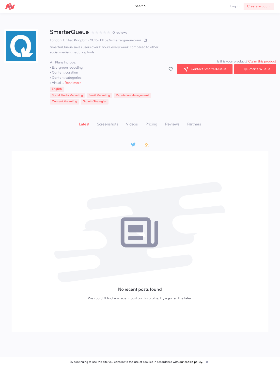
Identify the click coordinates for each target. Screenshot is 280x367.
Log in (234, 6)
